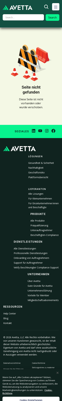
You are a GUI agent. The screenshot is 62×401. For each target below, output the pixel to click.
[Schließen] (57, 381)
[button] (55, 6)
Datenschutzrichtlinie (12, 363)
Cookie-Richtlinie (38, 363)
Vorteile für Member (38, 295)
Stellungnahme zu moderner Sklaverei (43, 368)
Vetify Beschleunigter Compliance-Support (36, 267)
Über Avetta (34, 281)
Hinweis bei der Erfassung (13, 369)
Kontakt (7, 323)
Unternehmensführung (40, 290)
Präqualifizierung (39, 225)
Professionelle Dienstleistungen (30, 253)
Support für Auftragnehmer (28, 262)
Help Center (9, 313)
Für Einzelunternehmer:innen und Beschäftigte (43, 205)
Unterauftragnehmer (41, 230)
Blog (5, 318)
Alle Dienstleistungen (25, 248)
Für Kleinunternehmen (40, 198)
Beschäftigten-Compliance (44, 235)
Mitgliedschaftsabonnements (43, 300)
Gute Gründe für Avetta (40, 285)
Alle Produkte (37, 220)
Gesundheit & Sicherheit (41, 162)
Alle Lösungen (35, 193)
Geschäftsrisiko (36, 172)
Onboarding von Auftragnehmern (31, 257)
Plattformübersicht (38, 177)
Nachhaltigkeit (35, 167)
